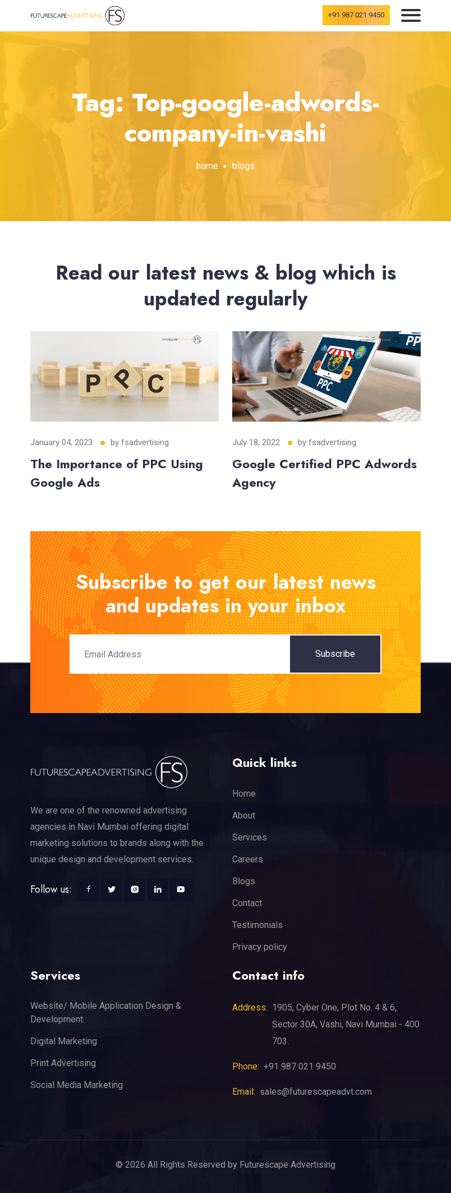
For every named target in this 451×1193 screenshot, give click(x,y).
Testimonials (257, 925)
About (243, 815)
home (207, 166)
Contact (247, 903)
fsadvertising (145, 442)
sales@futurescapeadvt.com (316, 1091)
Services (249, 837)
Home (244, 793)
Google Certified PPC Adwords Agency (324, 473)
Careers (247, 859)
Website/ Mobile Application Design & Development (105, 1012)
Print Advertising (63, 1063)
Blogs (243, 881)
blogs (243, 166)
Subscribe (335, 653)
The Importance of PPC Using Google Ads (116, 473)
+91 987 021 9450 (356, 15)
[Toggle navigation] (411, 15)
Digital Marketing (63, 1041)
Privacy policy (259, 946)
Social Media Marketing (76, 1085)
